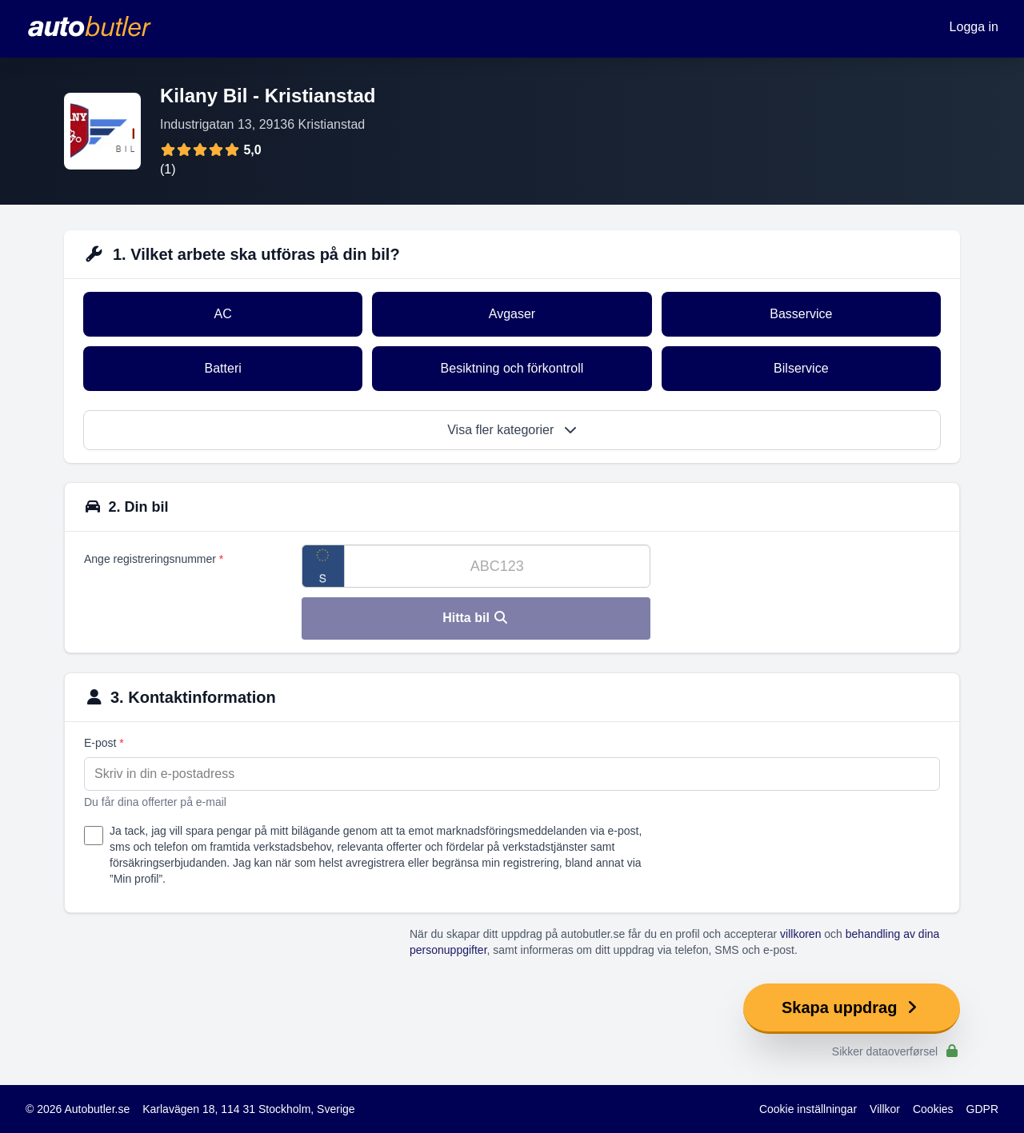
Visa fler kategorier (512, 430)
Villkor (885, 1109)
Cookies (933, 1109)
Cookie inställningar (808, 1109)
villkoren (800, 934)
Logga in (974, 27)
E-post (104, 742)
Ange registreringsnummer (153, 559)
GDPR (982, 1109)
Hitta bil (475, 617)
